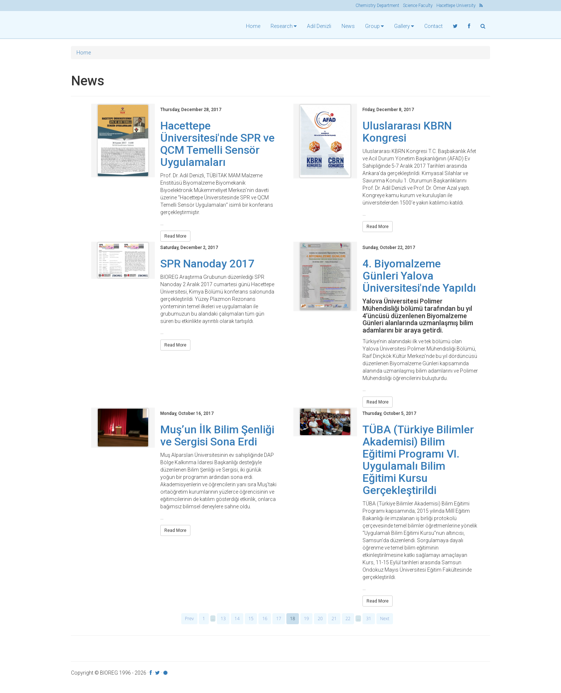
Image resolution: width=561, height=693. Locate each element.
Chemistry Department (377, 5)
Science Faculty (418, 5)
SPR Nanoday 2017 (207, 265)
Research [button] (284, 26)
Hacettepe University (456, 5)
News (348, 26)
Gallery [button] (404, 26)
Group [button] (374, 26)
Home (253, 26)
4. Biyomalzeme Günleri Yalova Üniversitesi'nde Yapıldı (419, 277)
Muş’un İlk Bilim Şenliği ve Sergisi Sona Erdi (217, 437)
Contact (433, 26)
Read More (175, 238)
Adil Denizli (319, 26)
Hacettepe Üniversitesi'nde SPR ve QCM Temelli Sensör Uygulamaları (217, 145)
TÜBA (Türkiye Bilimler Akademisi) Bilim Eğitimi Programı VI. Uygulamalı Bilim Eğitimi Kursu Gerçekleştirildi (418, 461)
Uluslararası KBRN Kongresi (407, 133)
